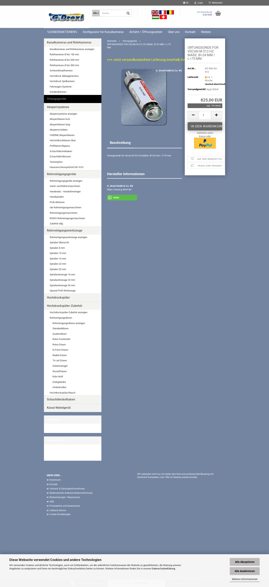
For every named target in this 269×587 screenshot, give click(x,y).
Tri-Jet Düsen (59, 360)
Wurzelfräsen (59, 371)
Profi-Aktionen (57, 202)
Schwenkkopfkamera (61, 70)
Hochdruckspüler (58, 297)
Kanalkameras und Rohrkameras (69, 42)
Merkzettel (215, 2)
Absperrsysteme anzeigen (63, 113)
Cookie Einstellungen (60, 514)
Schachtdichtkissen (60, 156)
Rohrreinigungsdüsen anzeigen (68, 323)
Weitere (206, 32)
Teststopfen (56, 162)
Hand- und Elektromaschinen (65, 186)
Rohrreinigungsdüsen (61, 317)
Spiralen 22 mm (58, 263)
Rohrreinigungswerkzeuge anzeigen (68, 237)
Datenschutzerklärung (163, 568)
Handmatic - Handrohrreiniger (65, 191)
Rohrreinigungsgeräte (61, 174)
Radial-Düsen (59, 355)
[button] (185, 3)
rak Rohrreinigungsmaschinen (65, 207)
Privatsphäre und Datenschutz (65, 506)
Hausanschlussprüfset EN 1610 (66, 167)
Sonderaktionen (58, 91)
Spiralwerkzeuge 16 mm (62, 274)
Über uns (174, 32)
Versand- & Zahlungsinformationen (67, 488)
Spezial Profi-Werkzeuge (62, 290)
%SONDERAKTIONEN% (62, 32)
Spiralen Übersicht (59, 242)
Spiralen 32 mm (58, 269)
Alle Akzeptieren (245, 561)
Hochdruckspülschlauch (62, 392)
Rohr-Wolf (57, 376)
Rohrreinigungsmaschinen (63, 212)
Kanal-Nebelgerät (59, 407)
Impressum (55, 480)
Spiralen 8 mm (57, 247)
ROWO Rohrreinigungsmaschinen (67, 218)
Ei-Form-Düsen (60, 349)
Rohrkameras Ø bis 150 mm (64, 54)
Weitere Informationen (245, 579)
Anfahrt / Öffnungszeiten (145, 32)
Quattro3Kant (59, 333)
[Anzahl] (205, 115)
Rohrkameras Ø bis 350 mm (64, 59)
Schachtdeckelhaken (61, 151)
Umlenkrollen (59, 387)
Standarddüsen (60, 328)
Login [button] (198, 2)
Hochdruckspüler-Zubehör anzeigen (68, 312)
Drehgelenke (59, 382)
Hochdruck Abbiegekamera (64, 76)
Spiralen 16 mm (58, 258)
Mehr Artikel (53, 455)
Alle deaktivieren (245, 571)
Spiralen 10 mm (58, 253)
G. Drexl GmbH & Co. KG (169, 70)
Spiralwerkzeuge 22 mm (62, 280)
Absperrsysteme (58, 107)
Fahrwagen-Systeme (61, 86)
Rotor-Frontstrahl (61, 339)
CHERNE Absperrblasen (62, 135)
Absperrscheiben (59, 129)
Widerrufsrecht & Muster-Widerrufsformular (71, 493)
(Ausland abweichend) (215, 84)
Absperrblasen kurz (60, 119)
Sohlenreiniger (60, 365)
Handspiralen (57, 196)
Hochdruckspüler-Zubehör (64, 306)
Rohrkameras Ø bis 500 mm (64, 65)
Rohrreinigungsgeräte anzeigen (66, 180)
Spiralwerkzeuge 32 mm (62, 285)
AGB (52, 501)
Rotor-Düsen (59, 344)
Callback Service (58, 510)
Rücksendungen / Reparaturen (65, 497)
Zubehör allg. (56, 223)
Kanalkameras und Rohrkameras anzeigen (72, 49)
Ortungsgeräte (56, 99)
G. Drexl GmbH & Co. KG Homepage (65, 452)
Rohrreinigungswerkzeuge (64, 230)
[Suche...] (96, 13)
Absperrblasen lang (60, 124)
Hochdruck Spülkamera (62, 81)
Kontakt (190, 32)
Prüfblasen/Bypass (60, 145)
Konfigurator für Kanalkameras (103, 32)
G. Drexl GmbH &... (56, 428)
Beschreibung (120, 143)
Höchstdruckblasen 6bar (63, 140)
